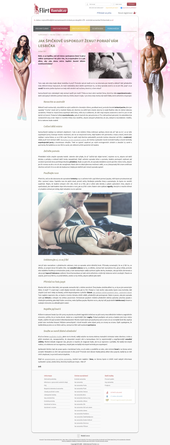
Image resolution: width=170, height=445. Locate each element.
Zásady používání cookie (51, 392)
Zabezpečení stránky (50, 395)
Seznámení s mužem (50, 407)
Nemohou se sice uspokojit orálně (73, 140)
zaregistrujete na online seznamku (58, 359)
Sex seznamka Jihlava (80, 401)
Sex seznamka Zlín (79, 404)
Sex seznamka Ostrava (81, 392)
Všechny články (42, 28)
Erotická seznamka (80, 379)
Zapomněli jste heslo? (112, 8)
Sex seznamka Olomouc (81, 423)
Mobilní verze (85, 436)
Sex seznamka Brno (80, 395)
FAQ (45, 385)
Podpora (107, 385)
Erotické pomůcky (80, 28)
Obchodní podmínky (50, 379)
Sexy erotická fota (49, 398)
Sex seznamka (78, 382)
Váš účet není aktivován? (96, 8)
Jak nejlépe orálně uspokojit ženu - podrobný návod (112, 292)
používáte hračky (55, 336)
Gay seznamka (109, 382)
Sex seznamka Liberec (80, 410)
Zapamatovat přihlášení (129, 8)
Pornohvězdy (113, 28)
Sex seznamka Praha (80, 385)
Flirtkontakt (42, 35)
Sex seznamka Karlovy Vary (82, 398)
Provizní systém (109, 379)
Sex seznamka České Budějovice (83, 417)
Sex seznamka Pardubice (81, 414)
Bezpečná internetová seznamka (53, 388)
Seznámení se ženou (50, 404)
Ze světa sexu (97, 28)
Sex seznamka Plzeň (80, 388)
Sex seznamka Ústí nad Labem (83, 407)
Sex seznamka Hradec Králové (83, 420)
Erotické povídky (60, 28)
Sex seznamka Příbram (81, 426)
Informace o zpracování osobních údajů (56, 382)
